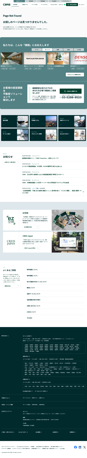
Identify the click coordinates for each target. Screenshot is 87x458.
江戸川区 (31, 363)
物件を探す (4, 336)
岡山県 (72, 348)
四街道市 (68, 369)
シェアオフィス (69, 338)
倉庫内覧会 (34, 404)
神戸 (79, 386)
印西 (39, 369)
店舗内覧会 (42, 404)
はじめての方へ (54, 4)
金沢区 (46, 365)
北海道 (26, 345)
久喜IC (74, 367)
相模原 (31, 365)
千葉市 (30, 369)
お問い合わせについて (33, 306)
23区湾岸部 (67, 363)
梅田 (62, 386)
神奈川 (26, 365)
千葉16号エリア (75, 369)
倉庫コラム (34, 398)
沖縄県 (37, 351)
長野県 (56, 346)
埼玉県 (72, 345)
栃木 (34, 372)
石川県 (66, 346)
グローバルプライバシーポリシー (8, 446)
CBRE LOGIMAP (55, 419)
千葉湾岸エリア (48, 369)
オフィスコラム (26, 398)
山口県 (31, 349)
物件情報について (32, 276)
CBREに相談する (70, 91)
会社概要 (38, 432)
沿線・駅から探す (36, 338)
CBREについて (31, 312)
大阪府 (31, 348)
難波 (71, 386)
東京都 (61, 345)
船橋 (38, 370)
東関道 (57, 372)
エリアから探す (26, 338)
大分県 (76, 349)
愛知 (34, 374)
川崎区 (36, 365)
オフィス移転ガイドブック (29, 413)
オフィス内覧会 (26, 404)
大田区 (46, 363)
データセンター (65, 1)
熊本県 (71, 349)
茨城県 (26, 346)
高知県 (51, 349)
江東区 (41, 363)
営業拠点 (72, 432)
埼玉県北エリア (67, 367)
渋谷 (50, 386)
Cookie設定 (62, 448)
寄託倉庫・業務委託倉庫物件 (67, 359)
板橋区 (36, 363)
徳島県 (41, 349)
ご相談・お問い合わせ (7, 432)
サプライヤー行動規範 (6, 448)
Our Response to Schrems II (23, 446)
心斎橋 (66, 386)
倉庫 (58, 49)
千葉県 (77, 345)
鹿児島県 (32, 351)
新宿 (47, 386)
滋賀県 (46, 348)
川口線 (42, 372)
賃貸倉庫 (31, 1)
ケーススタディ (44, 4)
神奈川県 (67, 345)
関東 (26, 372)
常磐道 (55, 369)
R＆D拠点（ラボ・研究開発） (42, 340)
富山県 (71, 346)
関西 (26, 374)
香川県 (36, 349)
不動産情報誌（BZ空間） (29, 425)
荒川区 (56, 363)
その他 (79, 49)
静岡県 (46, 346)
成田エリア (61, 369)
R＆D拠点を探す (27, 391)
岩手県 (41, 345)
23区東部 (74, 363)
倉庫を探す (26, 356)
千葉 (26, 369)
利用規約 (32, 446)
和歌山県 (62, 348)
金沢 (34, 386)
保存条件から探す (46, 338)
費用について (31, 288)
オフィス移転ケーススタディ (58, 413)
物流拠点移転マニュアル (29, 419)
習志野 (42, 370)
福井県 (76, 346)
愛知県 (41, 346)
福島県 (56, 345)
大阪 (30, 374)
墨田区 (51, 363)
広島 (45, 374)
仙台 (30, 386)
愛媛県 (46, 349)
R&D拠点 (54, 1)
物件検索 (15, 4)
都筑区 (41, 365)
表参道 (42, 386)
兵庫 (38, 374)
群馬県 (36, 346)
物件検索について (32, 269)
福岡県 (56, 349)
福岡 (49, 374)
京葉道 (52, 372)
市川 (35, 369)
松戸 (51, 370)
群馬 (38, 372)
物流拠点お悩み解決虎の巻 (42, 419)
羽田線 (73, 372)
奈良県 (51, 348)
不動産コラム (25, 4)
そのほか (29, 318)
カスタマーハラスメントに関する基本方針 (21, 448)
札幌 (26, 386)
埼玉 (26, 367)
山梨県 (61, 346)
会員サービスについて (33, 294)
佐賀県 (61, 349)
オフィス (47, 49)
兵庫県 (36, 348)
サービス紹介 (35, 4)
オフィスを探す (27, 336)
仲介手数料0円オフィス (58, 338)
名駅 (58, 386)
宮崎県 (26, 351)
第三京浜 (79, 372)
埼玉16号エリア (43, 367)
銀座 (38, 386)
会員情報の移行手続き (33, 300)
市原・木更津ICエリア (30, 370)
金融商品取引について (36, 448)
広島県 (67, 348)
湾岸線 (68, 372)
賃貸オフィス (19, 1)
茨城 (30, 372)
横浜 (54, 386)
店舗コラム (42, 398)
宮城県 (31, 345)
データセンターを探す (40, 391)
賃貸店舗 (43, 1)
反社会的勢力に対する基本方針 (42, 446)
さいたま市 (31, 367)
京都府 (41, 348)
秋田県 (46, 345)
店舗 (68, 49)
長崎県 (66, 349)
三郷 (60, 367)
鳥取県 (77, 348)
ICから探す (34, 359)
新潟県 (26, 348)
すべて (37, 49)
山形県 (51, 345)
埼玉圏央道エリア (53, 367)
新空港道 (62, 372)
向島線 (47, 372)
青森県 (36, 345)
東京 (26, 363)
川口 (37, 367)
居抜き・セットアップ (28, 340)
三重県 (56, 348)
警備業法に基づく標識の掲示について (50, 448)
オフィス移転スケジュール (43, 413)
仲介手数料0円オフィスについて (37, 282)
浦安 (47, 370)
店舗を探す (26, 379)
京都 (42, 374)
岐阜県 (51, 346)
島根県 (26, 349)
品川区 (61, 363)
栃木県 (31, 346)
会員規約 (55, 432)
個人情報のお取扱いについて (57, 446)
